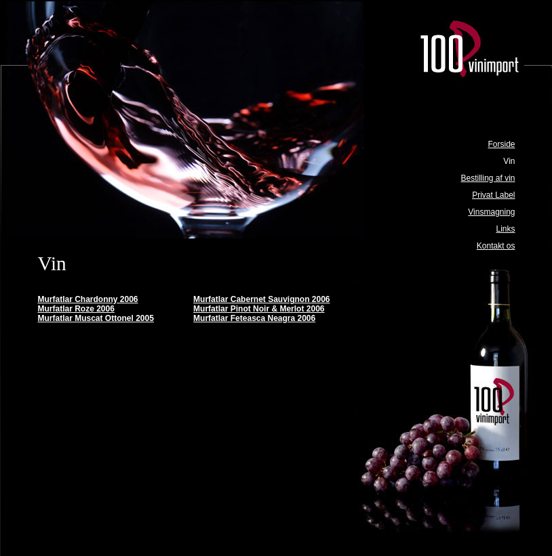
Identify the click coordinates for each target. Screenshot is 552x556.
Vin (509, 161)
